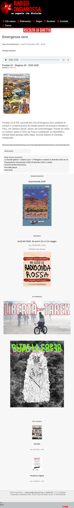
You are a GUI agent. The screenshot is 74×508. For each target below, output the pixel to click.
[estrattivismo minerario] (54, 145)
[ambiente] (44, 145)
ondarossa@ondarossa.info (33, 492)
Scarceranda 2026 (37, 181)
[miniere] (5, 145)
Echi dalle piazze (10, 167)
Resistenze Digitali (37, 476)
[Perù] (19, 145)
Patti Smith (8, 170)
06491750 (49, 492)
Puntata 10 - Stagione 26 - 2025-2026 (20, 65)
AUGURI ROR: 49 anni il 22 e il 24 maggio (37, 241)
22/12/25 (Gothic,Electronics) (15, 165)
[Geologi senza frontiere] (28, 145)
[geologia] (38, 145)
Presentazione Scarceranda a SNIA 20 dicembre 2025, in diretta (28, 162)
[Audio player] (37, 60)
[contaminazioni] (12, 145)
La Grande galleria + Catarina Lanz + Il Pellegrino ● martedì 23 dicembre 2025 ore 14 (36, 160)
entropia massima (9, 51)
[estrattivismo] (65, 145)
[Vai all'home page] (21, 14)
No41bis (37, 444)
